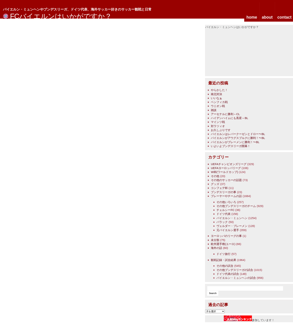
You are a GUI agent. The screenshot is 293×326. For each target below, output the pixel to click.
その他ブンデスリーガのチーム (236, 206)
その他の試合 (224, 265)
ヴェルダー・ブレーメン (231, 225)
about (267, 17)
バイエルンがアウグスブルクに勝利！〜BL (238, 137)
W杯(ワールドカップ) (224, 172)
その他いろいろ (226, 202)
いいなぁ (216, 98)
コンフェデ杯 (219, 188)
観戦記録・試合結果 (223, 260)
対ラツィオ (218, 126)
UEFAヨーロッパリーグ (226, 168)
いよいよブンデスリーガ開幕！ (230, 146)
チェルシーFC (225, 210)
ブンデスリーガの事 (223, 192)
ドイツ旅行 (223, 253)
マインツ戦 (218, 122)
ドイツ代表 (223, 213)
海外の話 (216, 247)
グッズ (215, 184)
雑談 (213, 110)
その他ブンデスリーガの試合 (234, 269)
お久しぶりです (221, 130)
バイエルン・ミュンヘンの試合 (236, 277)
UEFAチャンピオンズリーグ (228, 164)
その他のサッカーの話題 (226, 180)
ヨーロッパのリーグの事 (226, 235)
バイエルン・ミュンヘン (231, 218)
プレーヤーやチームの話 (226, 196)
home (251, 17)
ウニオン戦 (218, 106)
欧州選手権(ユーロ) (223, 244)
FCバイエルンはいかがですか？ (61, 16)
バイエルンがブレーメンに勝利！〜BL (235, 142)
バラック (222, 222)
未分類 (215, 240)
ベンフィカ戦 (219, 102)
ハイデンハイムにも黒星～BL (229, 118)
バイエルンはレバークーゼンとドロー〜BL (238, 134)
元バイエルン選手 (227, 230)
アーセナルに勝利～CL (225, 114)
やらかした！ (219, 90)
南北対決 (216, 94)
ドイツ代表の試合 (227, 273)
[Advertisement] (233, 52)
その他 (215, 176)
